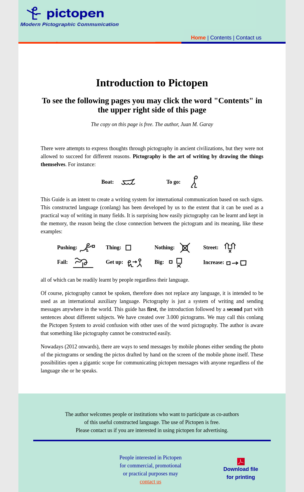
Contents (221, 38)
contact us (150, 482)
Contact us (249, 38)
